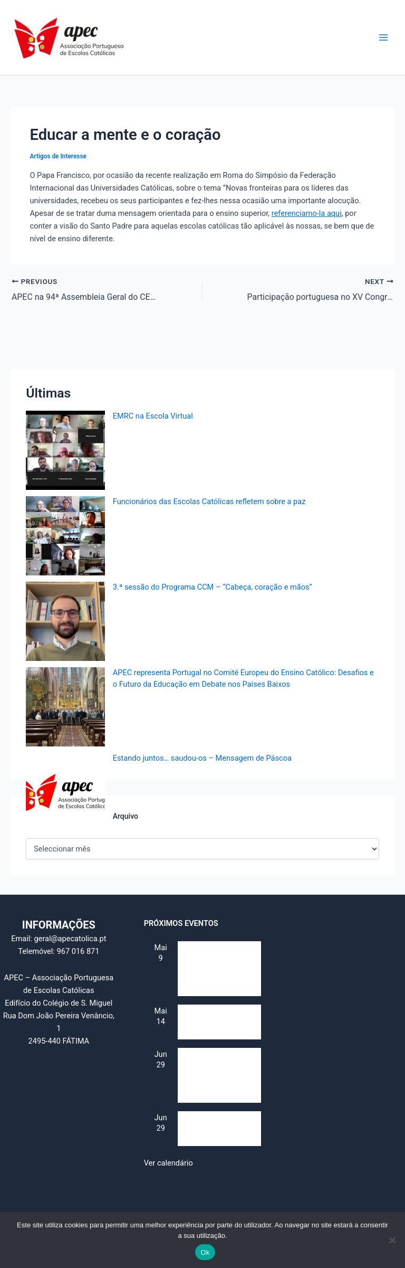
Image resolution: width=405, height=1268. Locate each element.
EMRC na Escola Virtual (153, 416)
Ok (204, 1252)
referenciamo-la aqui (307, 213)
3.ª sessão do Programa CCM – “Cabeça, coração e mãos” (212, 587)
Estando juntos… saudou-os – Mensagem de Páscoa (202, 758)
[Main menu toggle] (383, 37)
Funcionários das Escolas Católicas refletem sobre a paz (209, 501)
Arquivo (125, 815)
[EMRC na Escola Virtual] (65, 450)
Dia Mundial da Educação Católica (210, 1028)
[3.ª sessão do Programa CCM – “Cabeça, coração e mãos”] (65, 621)
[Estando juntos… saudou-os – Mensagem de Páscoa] (65, 792)
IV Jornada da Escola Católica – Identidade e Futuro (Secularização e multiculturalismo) (218, 1082)
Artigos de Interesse (58, 156)
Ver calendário (168, 1162)
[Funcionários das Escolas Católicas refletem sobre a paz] (65, 535)
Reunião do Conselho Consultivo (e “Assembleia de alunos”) (214, 976)
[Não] (392, 1240)
